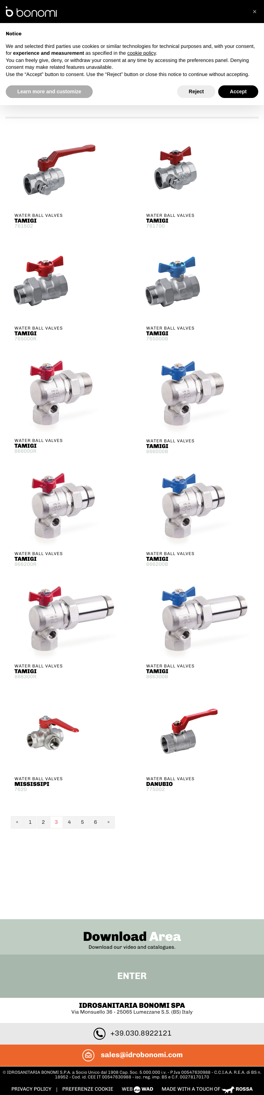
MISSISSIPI (31, 782)
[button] (254, 11)
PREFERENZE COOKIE (87, 1010)
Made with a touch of (207, 1010)
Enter (132, 896)
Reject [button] (196, 91)
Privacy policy (31, 1010)
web (138, 1010)
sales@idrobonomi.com (131, 975)
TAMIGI (25, 219)
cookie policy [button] (141, 53)
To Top (132, 1025)
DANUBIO (159, 782)
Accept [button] (238, 91)
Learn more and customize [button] (49, 91)
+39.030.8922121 (132, 953)
